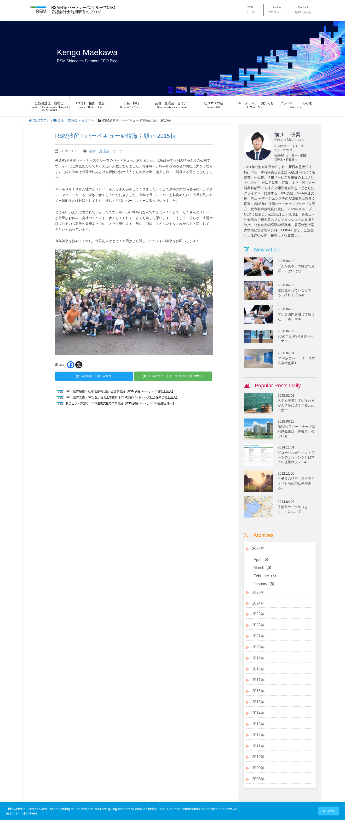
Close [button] (331, 811)
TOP (250, 10)
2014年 (258, 713)
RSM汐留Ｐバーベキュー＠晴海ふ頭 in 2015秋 (115, 136)
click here (29, 813)
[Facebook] (70, 364)
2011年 (258, 746)
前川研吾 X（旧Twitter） (94, 376)
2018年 (258, 669)
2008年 (258, 779)
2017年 (258, 680)
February (261, 576)
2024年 (258, 603)
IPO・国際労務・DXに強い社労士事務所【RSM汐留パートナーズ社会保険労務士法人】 (122, 397)
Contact (303, 10)
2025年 (258, 592)
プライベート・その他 (295, 105)
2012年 (258, 735)
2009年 (258, 768)
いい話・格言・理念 (90, 105)
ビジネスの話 (213, 105)
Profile (276, 10)
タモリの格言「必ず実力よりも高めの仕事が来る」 (296, 483)
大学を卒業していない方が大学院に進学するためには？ (296, 405)
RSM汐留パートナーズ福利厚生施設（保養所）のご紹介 (296, 431)
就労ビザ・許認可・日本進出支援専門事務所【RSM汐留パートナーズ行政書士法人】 (121, 403)
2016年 (258, 691)
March (258, 568)
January (260, 584)
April (257, 560)
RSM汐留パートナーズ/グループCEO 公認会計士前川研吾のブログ (83, 10)
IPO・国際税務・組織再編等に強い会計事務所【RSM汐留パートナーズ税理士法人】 (120, 391)
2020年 (258, 647)
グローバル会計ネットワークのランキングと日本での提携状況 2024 (296, 457)
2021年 (258, 636)
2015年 (258, 702)
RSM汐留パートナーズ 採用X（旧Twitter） (173, 376)
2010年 (258, 757)
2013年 (258, 724)
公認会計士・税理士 (49, 106)
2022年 (258, 625)
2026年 (258, 549)
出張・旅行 (131, 105)
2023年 (258, 614)
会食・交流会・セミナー (172, 105)
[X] (78, 364)
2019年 (258, 658)
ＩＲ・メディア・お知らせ (254, 105)
